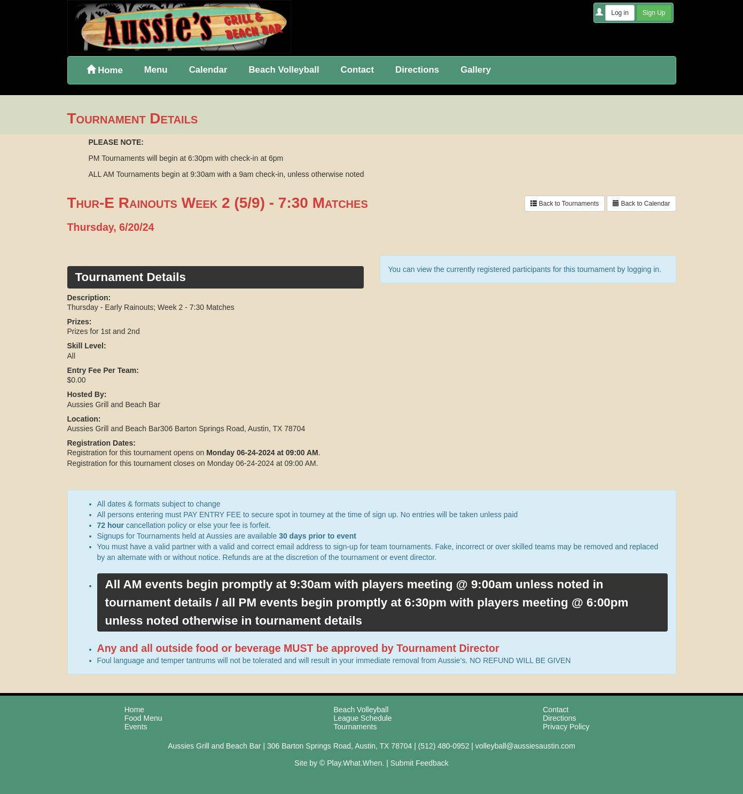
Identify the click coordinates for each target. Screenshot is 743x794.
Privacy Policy (566, 726)
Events (135, 726)
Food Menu (143, 718)
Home (105, 70)
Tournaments (355, 726)
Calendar (208, 70)
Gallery (475, 70)
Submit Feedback (419, 763)
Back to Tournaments (564, 203)
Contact (357, 70)
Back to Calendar (641, 203)
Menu (156, 70)
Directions (417, 70)
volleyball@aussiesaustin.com (525, 746)
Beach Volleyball (283, 70)
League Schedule (363, 718)
